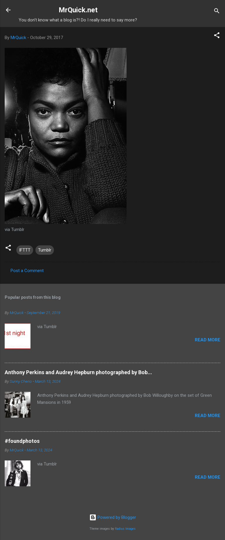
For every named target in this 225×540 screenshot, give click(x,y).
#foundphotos (22, 441)
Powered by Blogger (112, 517)
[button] (216, 36)
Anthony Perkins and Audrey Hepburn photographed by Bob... (78, 372)
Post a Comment (27, 270)
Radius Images (125, 529)
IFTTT (24, 250)
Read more (207, 339)
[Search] (216, 12)
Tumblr (44, 250)
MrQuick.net (78, 10)
